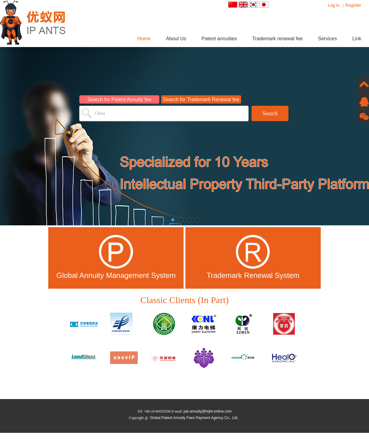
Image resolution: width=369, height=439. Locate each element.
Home (144, 38)
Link (356, 38)
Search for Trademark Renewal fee (201, 99)
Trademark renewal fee (277, 38)
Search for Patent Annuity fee (119, 99)
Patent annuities (219, 38)
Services (327, 38)
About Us (176, 38)
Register (353, 5)
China (100, 113)
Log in (333, 5)
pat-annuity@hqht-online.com (208, 411)
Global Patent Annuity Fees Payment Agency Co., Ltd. (194, 418)
